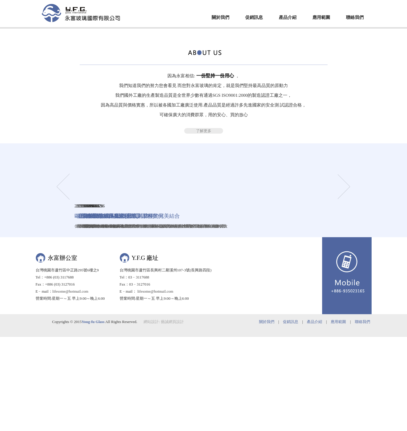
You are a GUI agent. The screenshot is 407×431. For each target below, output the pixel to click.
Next (344, 93)
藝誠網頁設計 (172, 416)
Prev (63, 93)
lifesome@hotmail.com (70, 385)
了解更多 (203, 253)
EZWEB (81, 13)
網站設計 (151, 416)
